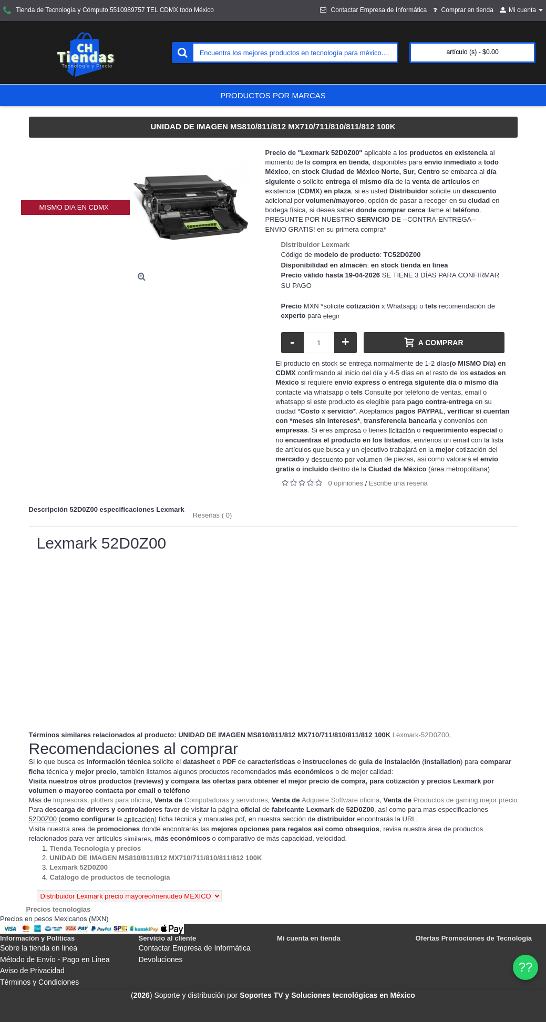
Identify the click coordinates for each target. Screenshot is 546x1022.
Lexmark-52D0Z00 (421, 735)
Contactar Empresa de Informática (195, 948)
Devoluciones (161, 959)
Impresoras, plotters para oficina (102, 800)
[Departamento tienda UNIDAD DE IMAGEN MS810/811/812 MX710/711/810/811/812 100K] (156, 858)
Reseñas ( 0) (212, 515)
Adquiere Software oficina (340, 800)
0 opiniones (346, 483)
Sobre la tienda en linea (38, 948)
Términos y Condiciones (39, 982)
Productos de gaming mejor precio (466, 800)
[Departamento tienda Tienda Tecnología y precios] (95, 848)
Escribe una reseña (398, 483)
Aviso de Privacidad (32, 970)
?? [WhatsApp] (526, 967)
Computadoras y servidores (226, 800)
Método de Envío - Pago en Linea (55, 959)
